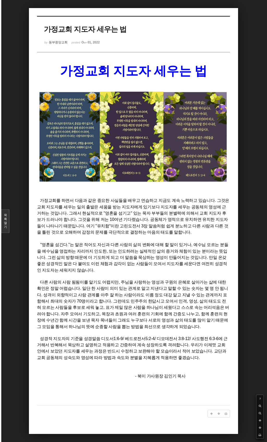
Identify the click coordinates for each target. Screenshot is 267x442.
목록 (5, 221)
